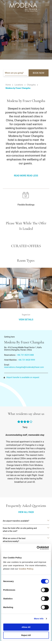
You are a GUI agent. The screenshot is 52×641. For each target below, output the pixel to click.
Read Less (32, 175)
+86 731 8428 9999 (26, 360)
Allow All (26, 627)
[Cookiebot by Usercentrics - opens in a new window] (37, 548)
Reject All (26, 635)
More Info (38, 618)
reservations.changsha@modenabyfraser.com (24, 367)
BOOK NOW (38, 73)
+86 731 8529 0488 (25, 355)
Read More (20, 175)
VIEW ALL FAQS (26, 512)
